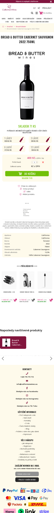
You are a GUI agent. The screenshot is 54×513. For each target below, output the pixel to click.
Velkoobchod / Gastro (28, 457)
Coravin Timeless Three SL (27, 292)
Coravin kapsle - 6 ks (9, 292)
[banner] (14, 7)
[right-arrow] (51, 358)
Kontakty (27, 420)
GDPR (27, 451)
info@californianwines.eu (27, 384)
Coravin (39, 19)
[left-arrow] (3, 358)
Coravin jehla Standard (44, 292)
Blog (12, 22)
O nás (7, 22)
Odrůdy (18, 19)
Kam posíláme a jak (22, 22)
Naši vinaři (27, 418)
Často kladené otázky (27, 426)
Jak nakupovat (27, 443)
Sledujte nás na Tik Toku (27, 406)
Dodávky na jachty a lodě (27, 460)
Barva (3, 19)
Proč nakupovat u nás (28, 415)
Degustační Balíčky (28, 19)
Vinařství (11, 19)
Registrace (27, 446)
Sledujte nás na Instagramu (27, 399)
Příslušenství (48, 19)
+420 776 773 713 (27, 377)
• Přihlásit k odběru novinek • (27, 480)
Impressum (27, 434)
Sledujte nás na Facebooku (27, 391)
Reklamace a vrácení (27, 454)
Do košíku (27, 174)
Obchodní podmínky (27, 449)
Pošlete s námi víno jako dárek (39, 22)
